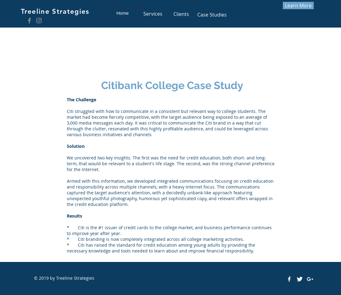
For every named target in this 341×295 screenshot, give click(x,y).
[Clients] (181, 14)
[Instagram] (39, 20)
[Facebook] (29, 20)
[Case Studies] (212, 15)
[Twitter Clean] (299, 279)
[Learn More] (298, 5)
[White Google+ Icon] (310, 279)
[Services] (153, 13)
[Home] (122, 13)
